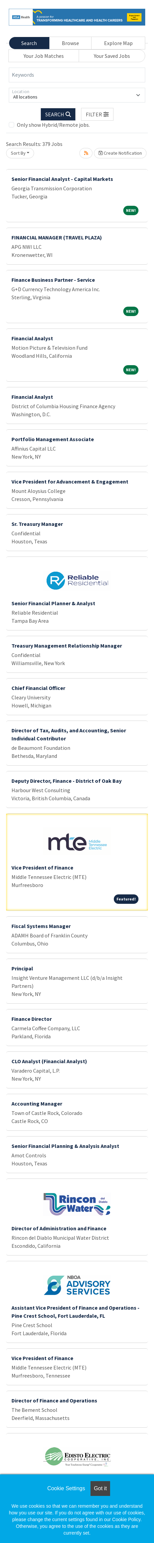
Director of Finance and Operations (54, 1400)
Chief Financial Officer (38, 688)
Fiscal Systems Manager (41, 926)
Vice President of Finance (42, 867)
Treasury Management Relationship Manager (66, 645)
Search (29, 43)
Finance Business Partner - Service (53, 279)
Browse (70, 43)
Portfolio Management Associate (52, 439)
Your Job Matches (44, 55)
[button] (97, 114)
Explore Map (118, 43)
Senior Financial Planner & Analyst (53, 603)
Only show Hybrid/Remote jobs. (53, 124)
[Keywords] (77, 75)
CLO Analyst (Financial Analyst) (49, 1061)
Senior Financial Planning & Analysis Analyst (65, 1146)
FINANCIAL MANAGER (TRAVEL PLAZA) (56, 237)
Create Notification (120, 153)
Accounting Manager (36, 1103)
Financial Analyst (32, 338)
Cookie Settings (66, 1488)
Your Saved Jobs (112, 55)
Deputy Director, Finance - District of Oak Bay (66, 780)
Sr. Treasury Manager (37, 523)
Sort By (18, 153)
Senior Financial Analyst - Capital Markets (62, 179)
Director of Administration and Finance (58, 1228)
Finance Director (31, 1018)
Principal (22, 968)
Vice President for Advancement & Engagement (69, 481)
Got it (100, 1488)
